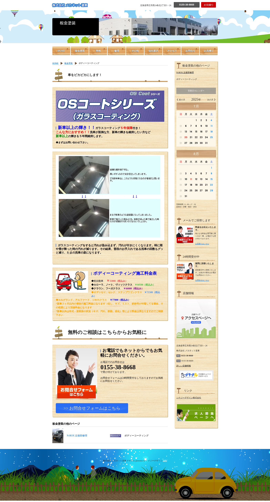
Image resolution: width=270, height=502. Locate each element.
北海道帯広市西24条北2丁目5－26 (155, 5)
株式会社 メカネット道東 (69, 5)
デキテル (131, 462)
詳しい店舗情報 (183, 366)
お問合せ (190, 51)
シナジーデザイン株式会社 (188, 397)
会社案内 (153, 51)
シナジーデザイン (154, 462)
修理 (116, 51)
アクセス (172, 51)
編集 (165, 462)
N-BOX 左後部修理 (69, 437)
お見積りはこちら (202, 244)
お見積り (209, 51)
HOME (61, 51)
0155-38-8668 (186, 4)
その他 (135, 51)
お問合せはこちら (202, 280)
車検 (98, 51)
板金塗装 (80, 51)
